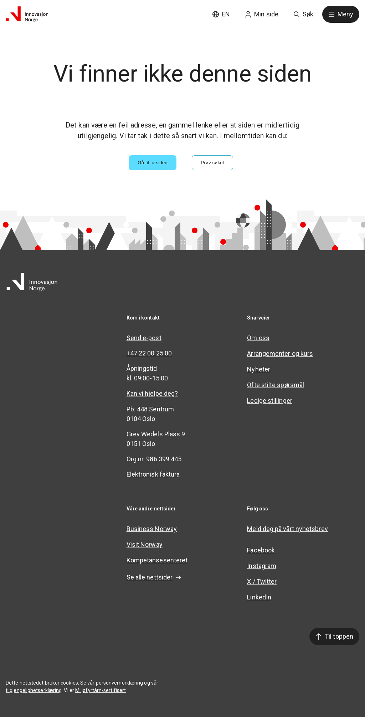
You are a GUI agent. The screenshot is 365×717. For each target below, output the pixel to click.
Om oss (258, 338)
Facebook (261, 550)
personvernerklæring (119, 683)
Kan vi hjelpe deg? (152, 393)
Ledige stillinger (269, 400)
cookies (69, 683)
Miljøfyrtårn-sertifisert (100, 690)
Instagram (261, 566)
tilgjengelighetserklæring (34, 690)
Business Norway (152, 528)
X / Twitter (262, 581)
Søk (303, 14)
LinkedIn (259, 597)
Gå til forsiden (153, 162)
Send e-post (144, 338)
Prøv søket (212, 162)
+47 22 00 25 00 (149, 353)
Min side (261, 14)
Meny (340, 14)
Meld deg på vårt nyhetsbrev (287, 528)
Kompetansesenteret (157, 560)
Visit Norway (145, 544)
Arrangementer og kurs (280, 353)
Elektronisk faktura (153, 474)
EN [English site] (221, 14)
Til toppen (334, 636)
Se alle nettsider (154, 577)
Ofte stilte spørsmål (275, 385)
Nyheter (258, 369)
